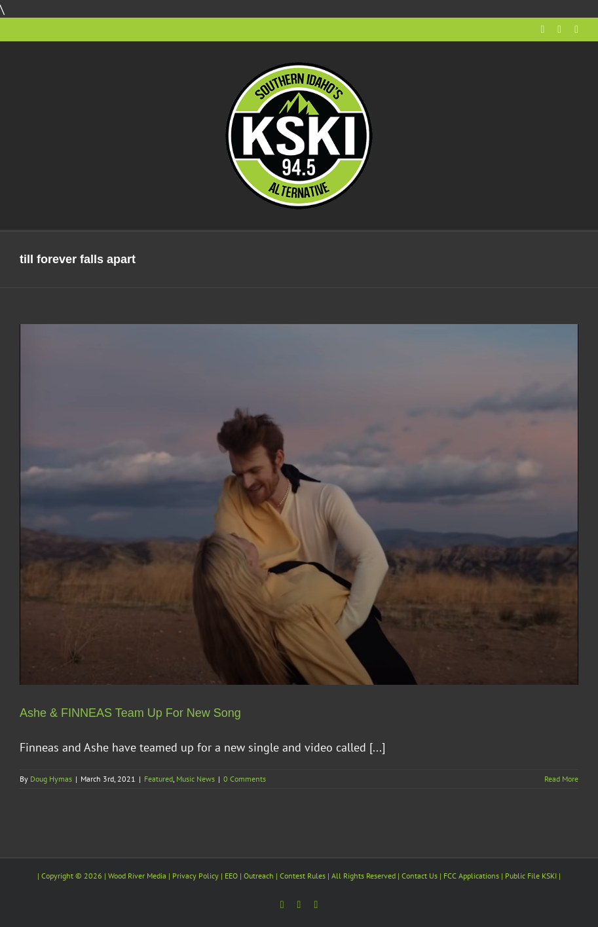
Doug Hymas (51, 779)
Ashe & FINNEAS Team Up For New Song (130, 712)
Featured (158, 779)
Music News (195, 779)
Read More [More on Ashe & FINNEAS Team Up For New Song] (561, 779)
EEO (231, 876)
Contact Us (420, 876)
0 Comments (244, 779)
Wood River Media (137, 876)
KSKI (549, 876)
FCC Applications (471, 876)
